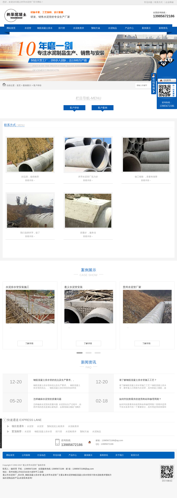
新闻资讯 (163, 28)
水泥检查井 (78, 28)
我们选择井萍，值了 (30, 232)
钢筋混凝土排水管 (44, 32)
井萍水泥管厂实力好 (88, 176)
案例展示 (146, 28)
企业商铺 (169, 2)
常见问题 (148, 2)
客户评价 (37, 85)
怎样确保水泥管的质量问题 (47, 399)
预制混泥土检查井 (56, 426)
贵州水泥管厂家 (132, 287)
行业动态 (41, 455)
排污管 (61, 28)
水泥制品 (112, 28)
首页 (19, 85)
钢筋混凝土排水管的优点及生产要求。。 (54, 380)
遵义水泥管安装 (73, 287)
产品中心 (129, 28)
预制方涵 (95, 28)
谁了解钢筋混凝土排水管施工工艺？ (138, 380)
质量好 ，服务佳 (88, 232)
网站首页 (11, 28)
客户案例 (102, 107)
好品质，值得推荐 (30, 176)
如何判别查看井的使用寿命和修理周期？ (140, 399)
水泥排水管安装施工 (17, 287)
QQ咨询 (167, 80)
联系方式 (158, 2)
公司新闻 (26, 455)
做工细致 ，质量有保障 (146, 176)
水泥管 (28, 28)
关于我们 (119, 455)
